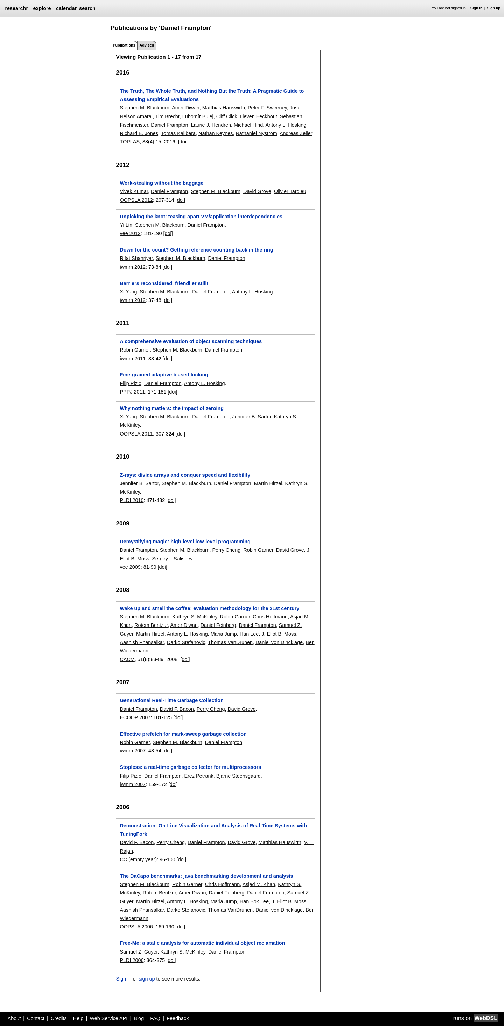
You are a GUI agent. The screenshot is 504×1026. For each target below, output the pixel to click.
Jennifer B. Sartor (251, 416)
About (14, 1018)
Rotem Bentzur (151, 625)
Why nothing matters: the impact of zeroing (172, 408)
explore (42, 8)
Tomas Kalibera (178, 133)
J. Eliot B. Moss (278, 634)
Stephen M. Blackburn (144, 108)
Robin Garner (135, 350)
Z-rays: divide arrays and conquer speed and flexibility (185, 475)
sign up (147, 979)
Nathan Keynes (215, 133)
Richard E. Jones (139, 133)
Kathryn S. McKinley (194, 617)
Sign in (476, 8)
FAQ (155, 1018)
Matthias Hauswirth (223, 108)
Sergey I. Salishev (172, 558)
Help (78, 1018)
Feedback (178, 1018)
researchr (16, 8)
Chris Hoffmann (270, 617)
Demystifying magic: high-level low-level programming (185, 541)
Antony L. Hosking (285, 125)
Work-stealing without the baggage (161, 183)
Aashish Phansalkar (142, 642)
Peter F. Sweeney (267, 108)
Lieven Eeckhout (258, 116)
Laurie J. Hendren (211, 125)
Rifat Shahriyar (136, 258)
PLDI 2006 (132, 960)
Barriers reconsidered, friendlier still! (164, 283)
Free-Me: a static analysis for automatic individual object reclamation (202, 943)
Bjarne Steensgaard (238, 776)
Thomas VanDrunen (230, 642)
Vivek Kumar (134, 191)
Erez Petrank (198, 776)
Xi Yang (128, 292)
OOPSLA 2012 (136, 200)
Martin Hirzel (268, 483)
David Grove (257, 191)
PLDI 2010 (132, 500)
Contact (35, 1018)
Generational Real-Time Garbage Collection (171, 700)
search (87, 8)
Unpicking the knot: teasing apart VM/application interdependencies (201, 216)
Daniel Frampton (169, 125)
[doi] (183, 141)
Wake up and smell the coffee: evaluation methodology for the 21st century (209, 608)
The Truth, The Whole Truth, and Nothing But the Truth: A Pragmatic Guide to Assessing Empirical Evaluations (212, 95)
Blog (139, 1018)
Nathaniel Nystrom (256, 133)
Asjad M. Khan (259, 884)
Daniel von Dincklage (279, 642)
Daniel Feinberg (218, 625)
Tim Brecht (167, 116)
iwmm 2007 (133, 750)
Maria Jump (224, 634)
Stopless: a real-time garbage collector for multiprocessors (190, 767)
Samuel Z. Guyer (139, 952)
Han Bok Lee (254, 901)
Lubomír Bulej (198, 116)
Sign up (493, 8)
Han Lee (249, 634)
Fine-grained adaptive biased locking (164, 374)
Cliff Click (226, 116)
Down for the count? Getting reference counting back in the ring (196, 250)
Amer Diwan (185, 108)
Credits (59, 1018)
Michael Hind (248, 125)
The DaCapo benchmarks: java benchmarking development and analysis (206, 876)
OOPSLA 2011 (136, 434)
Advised (146, 45)
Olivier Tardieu (290, 191)
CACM (127, 659)
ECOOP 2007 (135, 717)
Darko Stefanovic (186, 642)
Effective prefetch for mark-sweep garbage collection (183, 734)
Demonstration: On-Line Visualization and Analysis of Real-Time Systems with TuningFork (213, 830)
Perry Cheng (226, 550)
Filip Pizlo (130, 383)
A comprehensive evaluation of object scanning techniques (191, 341)
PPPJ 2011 (132, 392)
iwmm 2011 (133, 358)
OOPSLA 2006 (136, 926)
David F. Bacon (177, 709)
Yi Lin (126, 225)
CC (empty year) (138, 859)
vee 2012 (130, 233)
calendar (66, 8)
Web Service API (108, 1018)
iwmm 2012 (133, 267)
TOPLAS (130, 141)
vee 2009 (130, 567)
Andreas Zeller (296, 133)
